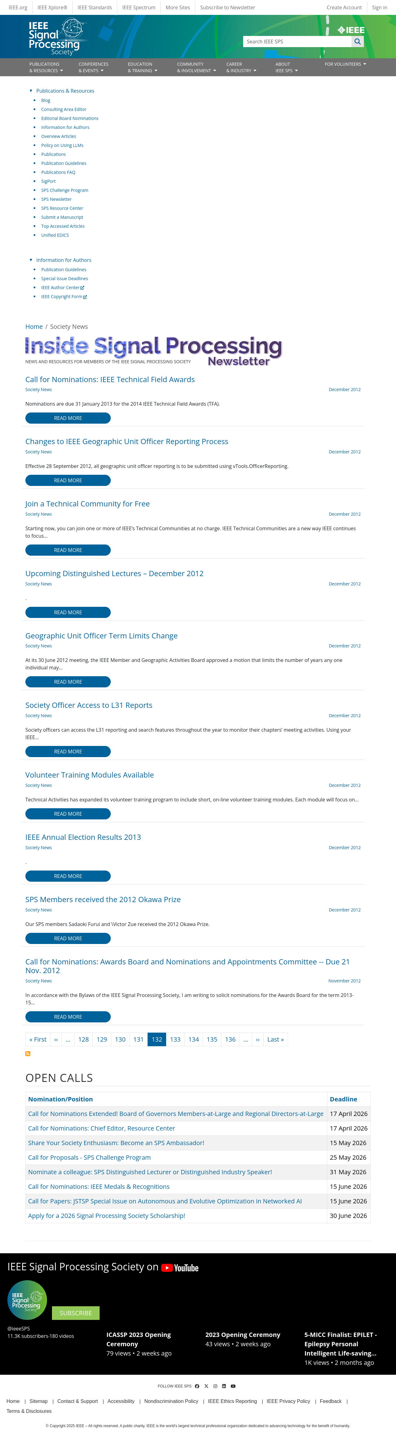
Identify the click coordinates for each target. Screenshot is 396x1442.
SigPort (48, 181)
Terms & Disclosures (29, 1411)
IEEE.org (18, 7)
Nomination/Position (60, 1099)
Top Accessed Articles (63, 226)
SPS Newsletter (56, 199)
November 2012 (344, 981)
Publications (53, 154)
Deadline (343, 1099)
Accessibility (121, 1401)
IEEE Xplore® (52, 7)
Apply (357, 41)
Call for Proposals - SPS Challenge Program (89, 1157)
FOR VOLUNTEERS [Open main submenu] (343, 64)
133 (175, 1039)
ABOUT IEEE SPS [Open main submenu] (285, 67)
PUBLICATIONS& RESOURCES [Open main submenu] (44, 67)
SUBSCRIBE (76, 1313)
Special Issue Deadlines (64, 278)
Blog (45, 100)
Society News (38, 389)
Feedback (331, 1401)
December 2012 (345, 389)
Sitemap (38, 1401)
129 (102, 1039)
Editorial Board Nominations (70, 118)
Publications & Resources (65, 90)
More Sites (178, 7)
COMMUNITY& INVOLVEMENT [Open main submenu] (194, 67)
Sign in (379, 7)
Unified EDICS (55, 235)
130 (120, 1039)
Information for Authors (65, 127)
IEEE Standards (95, 7)
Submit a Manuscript (62, 217)
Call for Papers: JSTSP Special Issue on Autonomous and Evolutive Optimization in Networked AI (165, 1201)
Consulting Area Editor (64, 109)
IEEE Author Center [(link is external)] (62, 287)
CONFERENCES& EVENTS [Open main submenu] (94, 67)
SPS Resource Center (62, 208)
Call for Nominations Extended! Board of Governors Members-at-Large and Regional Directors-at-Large (176, 1113)
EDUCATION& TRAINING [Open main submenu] (140, 67)
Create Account (344, 7)
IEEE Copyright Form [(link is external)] (64, 296)
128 (83, 1039)
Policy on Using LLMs (62, 145)
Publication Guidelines (63, 163)
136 (230, 1039)
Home (34, 326)
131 (138, 1039)
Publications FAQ (58, 172)
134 (193, 1039)
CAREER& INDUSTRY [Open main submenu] (239, 67)
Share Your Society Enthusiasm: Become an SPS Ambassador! (116, 1143)
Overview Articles (58, 136)
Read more (68, 418)
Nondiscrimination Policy (171, 1401)
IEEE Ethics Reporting (232, 1401)
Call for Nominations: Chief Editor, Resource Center (101, 1128)
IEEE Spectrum (138, 7)
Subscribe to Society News (27, 1053)
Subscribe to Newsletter (227, 7)
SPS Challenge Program (64, 190)
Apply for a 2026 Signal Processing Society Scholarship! (106, 1215)
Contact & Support (77, 1401)
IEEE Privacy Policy (288, 1401)
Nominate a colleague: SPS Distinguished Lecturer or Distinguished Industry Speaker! (150, 1172)
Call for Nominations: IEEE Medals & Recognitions (99, 1186)
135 (212, 1039)
